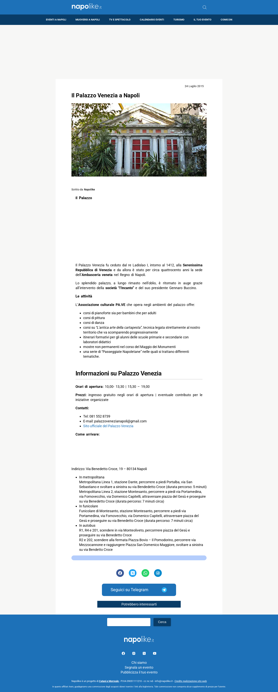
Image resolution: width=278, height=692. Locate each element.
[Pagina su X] (144, 654)
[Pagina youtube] (154, 654)
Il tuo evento (202, 19)
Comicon (226, 19)
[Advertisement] (139, 52)
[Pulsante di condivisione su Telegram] (158, 573)
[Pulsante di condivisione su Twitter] (132, 573)
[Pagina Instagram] (134, 654)
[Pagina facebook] (124, 654)
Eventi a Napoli (56, 19)
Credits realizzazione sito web (191, 681)
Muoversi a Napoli (87, 19)
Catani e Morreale (109, 681)
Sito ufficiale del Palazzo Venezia (108, 426)
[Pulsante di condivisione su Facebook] (120, 573)
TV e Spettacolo (120, 19)
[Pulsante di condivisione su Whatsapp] (145, 573)
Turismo (178, 19)
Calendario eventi (152, 19)
